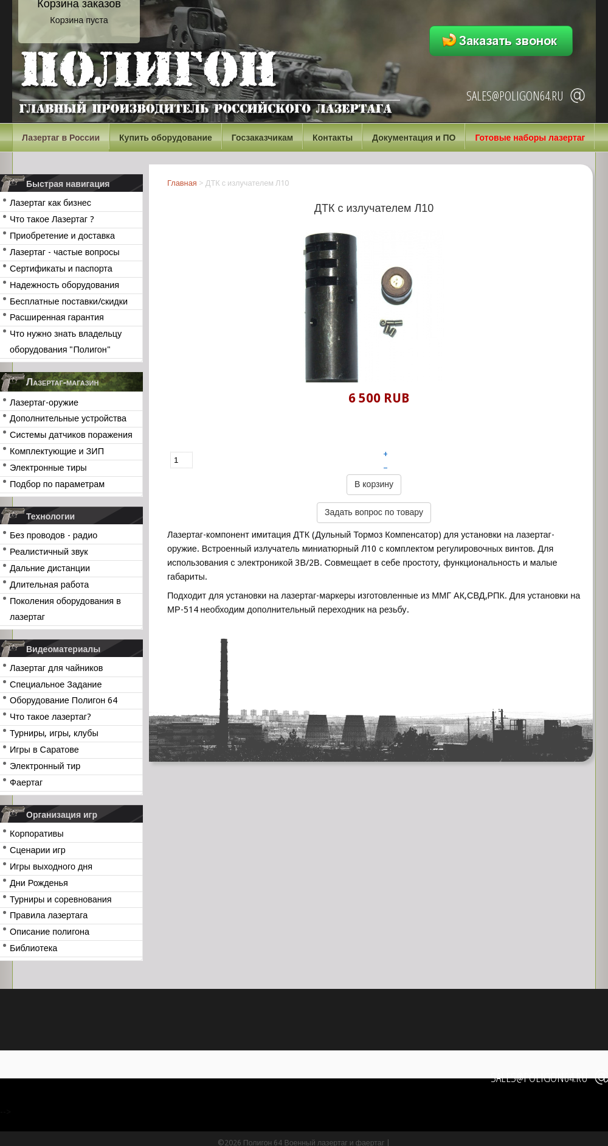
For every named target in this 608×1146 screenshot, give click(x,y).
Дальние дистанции (50, 568)
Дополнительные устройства (68, 418)
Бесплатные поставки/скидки (69, 301)
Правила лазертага (49, 915)
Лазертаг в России (61, 137)
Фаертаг (26, 782)
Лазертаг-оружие (44, 402)
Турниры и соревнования (61, 899)
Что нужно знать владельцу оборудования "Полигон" (66, 341)
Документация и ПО (413, 137)
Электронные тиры (48, 468)
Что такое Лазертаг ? (52, 219)
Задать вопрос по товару (374, 512)
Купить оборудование (165, 137)
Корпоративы (37, 833)
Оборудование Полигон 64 (63, 700)
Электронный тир (45, 766)
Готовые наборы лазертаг (530, 137)
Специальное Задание (56, 684)
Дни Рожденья (39, 883)
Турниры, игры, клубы (54, 733)
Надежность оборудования (64, 285)
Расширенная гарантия (57, 317)
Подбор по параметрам (57, 484)
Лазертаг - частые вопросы (65, 252)
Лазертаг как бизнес (50, 203)
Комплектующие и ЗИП (57, 451)
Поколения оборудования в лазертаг (65, 609)
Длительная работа (49, 584)
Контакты (333, 137)
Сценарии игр (38, 850)
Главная (182, 183)
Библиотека (33, 948)
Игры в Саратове (44, 749)
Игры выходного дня (51, 866)
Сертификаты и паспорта (61, 268)
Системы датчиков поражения (71, 435)
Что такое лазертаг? (50, 717)
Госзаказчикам (262, 137)
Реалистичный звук (49, 552)
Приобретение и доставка (62, 236)
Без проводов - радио (53, 535)
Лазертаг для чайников (56, 668)
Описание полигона (49, 932)
